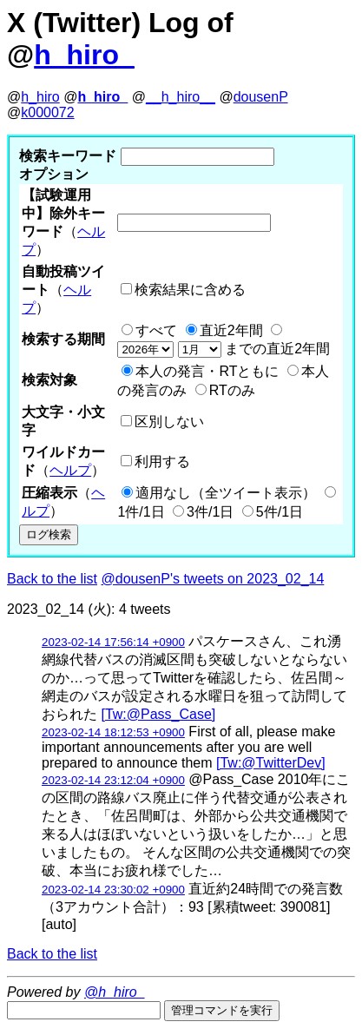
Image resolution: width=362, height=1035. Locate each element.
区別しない (169, 421)
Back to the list (52, 578)
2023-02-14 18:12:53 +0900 (113, 732)
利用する (162, 461)
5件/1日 (279, 511)
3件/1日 (210, 511)
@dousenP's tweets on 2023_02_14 (213, 578)
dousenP (261, 96)
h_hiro (40, 96)
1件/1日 (140, 511)
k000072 (47, 112)
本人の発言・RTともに (207, 371)
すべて (156, 330)
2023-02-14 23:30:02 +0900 (113, 889)
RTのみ (232, 390)
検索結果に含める (190, 289)
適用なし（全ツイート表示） (225, 492)
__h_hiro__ (180, 96)
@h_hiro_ (114, 992)
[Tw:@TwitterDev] (271, 762)
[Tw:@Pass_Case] (158, 714)
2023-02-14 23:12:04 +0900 (113, 780)
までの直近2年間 (223, 348)
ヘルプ (70, 470)
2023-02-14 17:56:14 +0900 (113, 642)
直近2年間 (231, 330)
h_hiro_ (84, 54)
